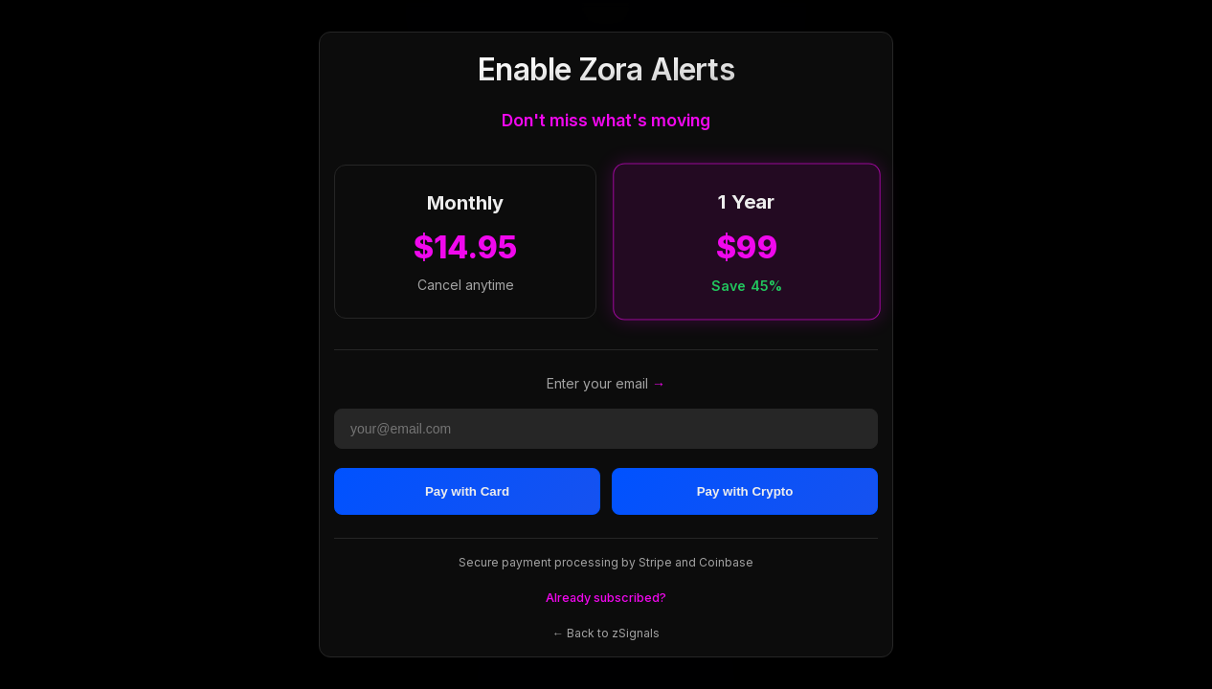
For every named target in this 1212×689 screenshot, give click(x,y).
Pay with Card (467, 491)
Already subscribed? (606, 597)
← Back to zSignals (606, 633)
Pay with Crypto (745, 491)
